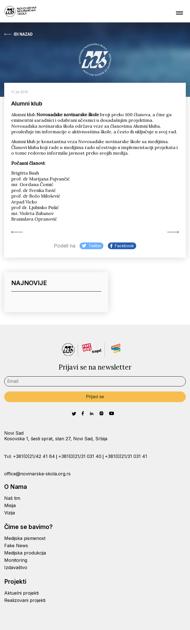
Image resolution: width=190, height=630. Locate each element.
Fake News (16, 545)
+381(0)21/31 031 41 (126, 456)
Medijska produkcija (25, 553)
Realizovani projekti (24, 600)
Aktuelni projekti (21, 593)
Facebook (122, 245)
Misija (10, 505)
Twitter (91, 245)
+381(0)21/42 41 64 (34, 456)
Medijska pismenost (24, 538)
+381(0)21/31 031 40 (79, 456)
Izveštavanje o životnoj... (173, 232)
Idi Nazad (18, 34)
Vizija (9, 513)
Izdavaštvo (15, 567)
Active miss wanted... (17, 232)
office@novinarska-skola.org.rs (37, 473)
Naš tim (12, 498)
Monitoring (15, 560)
